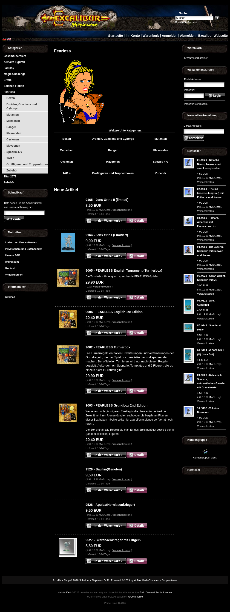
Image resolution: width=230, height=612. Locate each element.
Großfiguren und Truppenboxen (27, 164)
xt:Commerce (135, 596)
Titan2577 (10, 176)
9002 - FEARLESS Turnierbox (108, 347)
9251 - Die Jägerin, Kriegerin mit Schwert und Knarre (210, 250)
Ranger (11, 127)
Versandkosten (121, 209)
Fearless (9, 92)
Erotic (8, 80)
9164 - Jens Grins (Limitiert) (107, 235)
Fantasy (9, 68)
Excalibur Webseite (213, 35)
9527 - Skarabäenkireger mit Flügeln (113, 540)
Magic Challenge (15, 74)
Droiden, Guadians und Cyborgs (21, 106)
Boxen (10, 98)
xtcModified (64, 592)
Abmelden (188, 35)
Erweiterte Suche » (186, 22)
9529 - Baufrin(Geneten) (104, 469)
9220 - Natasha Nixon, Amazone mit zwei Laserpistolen (209, 164)
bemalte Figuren (14, 62)
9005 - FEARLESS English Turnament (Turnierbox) (124, 270)
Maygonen (13, 145)
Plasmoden (13, 133)
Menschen (13, 120)
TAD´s (10, 158)
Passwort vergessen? (196, 103)
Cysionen (12, 139)
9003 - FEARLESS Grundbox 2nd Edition (116, 405)
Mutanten (12, 114)
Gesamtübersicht (15, 56)
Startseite (115, 35)
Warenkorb (151, 35)
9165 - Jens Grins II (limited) (107, 200)
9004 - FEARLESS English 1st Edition (114, 312)
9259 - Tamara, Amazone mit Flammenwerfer (208, 222)
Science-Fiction (14, 86)
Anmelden (170, 35)
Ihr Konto (133, 35)
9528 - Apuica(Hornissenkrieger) (110, 505)
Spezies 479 (14, 152)
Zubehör (11, 170)
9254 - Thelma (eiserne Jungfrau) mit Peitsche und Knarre (210, 193)
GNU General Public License (155, 592)
